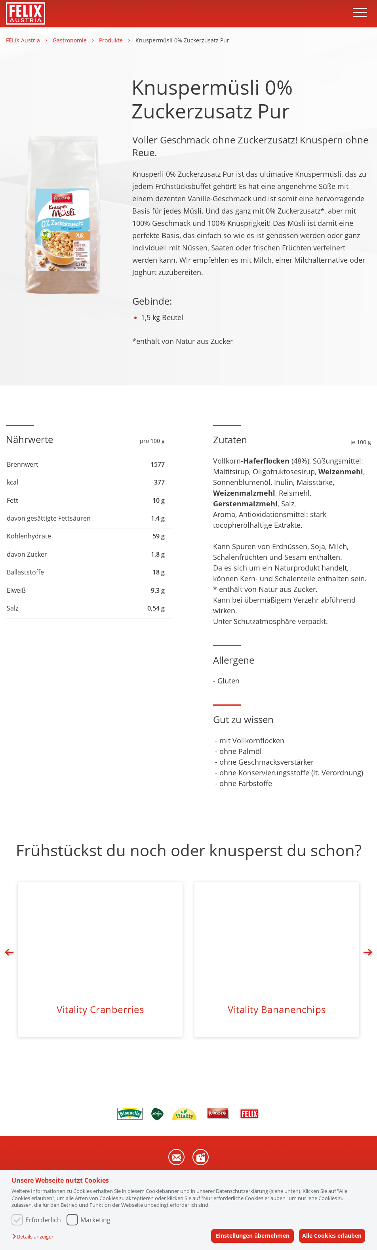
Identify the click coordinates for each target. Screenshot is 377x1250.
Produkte (111, 40)
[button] (35, 1237)
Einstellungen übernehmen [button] (248, 1235)
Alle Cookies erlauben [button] (330, 1235)
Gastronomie (70, 40)
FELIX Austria (24, 40)
